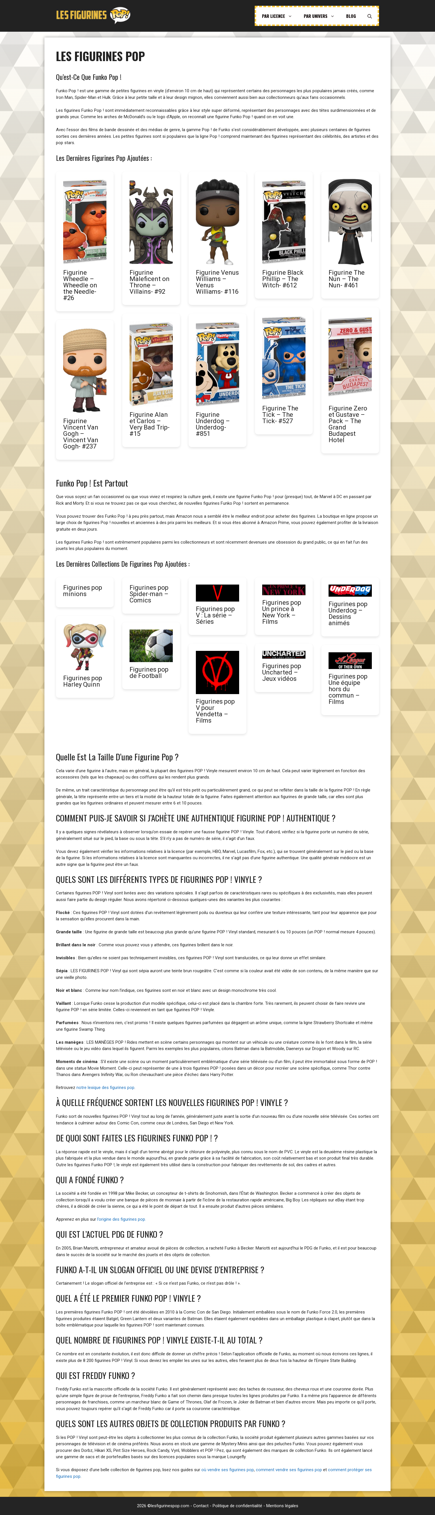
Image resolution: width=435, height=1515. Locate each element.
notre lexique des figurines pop (105, 1087)
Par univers (322, 16)
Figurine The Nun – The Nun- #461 (347, 279)
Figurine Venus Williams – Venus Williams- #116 (217, 282)
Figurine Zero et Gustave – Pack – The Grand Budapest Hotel (348, 424)
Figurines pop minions (82, 591)
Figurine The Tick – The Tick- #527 (280, 415)
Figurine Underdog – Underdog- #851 (213, 424)
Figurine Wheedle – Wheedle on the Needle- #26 (80, 285)
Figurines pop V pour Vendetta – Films (215, 711)
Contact (201, 1505)
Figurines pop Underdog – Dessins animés (348, 613)
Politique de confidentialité (237, 1505)
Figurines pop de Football (149, 672)
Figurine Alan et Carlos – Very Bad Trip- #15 (150, 424)
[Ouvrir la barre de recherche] (370, 16)
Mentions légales (282, 1505)
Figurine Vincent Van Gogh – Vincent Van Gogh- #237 (80, 433)
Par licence (280, 16)
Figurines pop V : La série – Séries (215, 615)
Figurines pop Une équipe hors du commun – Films (348, 689)
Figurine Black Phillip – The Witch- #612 (282, 279)
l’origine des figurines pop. (121, 1219)
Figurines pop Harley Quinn (82, 681)
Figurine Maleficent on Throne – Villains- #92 (150, 282)
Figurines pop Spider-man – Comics (149, 594)
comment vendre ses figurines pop (289, 1469)
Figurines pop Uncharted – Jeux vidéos (281, 672)
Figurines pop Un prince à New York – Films (281, 612)
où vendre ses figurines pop (227, 1469)
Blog (351, 16)
